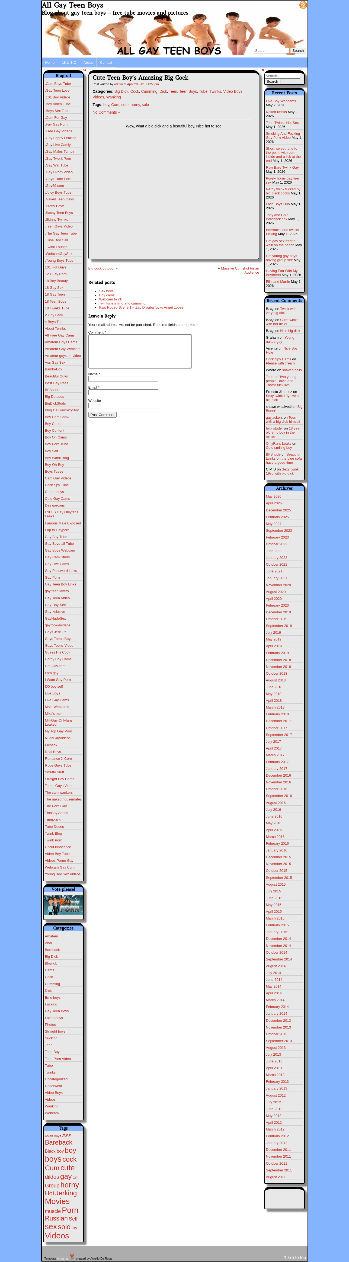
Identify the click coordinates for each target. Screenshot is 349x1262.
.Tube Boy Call (56, 240)
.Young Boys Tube (59, 260)
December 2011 (278, 1150)
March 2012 (275, 1129)
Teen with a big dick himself (283, 419)
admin (118, 84)
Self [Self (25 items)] (73, 1219)
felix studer (274, 428)
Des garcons (55, 505)
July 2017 (273, 741)
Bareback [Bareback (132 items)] (58, 1142)
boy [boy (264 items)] (70, 1150)
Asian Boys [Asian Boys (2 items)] (53, 1136)
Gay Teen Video (57, 598)
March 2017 (275, 755)
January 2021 (276, 578)
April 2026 (274, 503)
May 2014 (273, 986)
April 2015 (274, 911)
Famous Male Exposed (63, 523)
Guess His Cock (57, 652)
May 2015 (273, 905)
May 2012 (273, 1116)
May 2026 (273, 496)
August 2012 (276, 1095)
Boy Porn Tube (56, 444)
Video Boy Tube (57, 854)
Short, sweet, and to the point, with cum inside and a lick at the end (283, 154)
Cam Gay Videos (58, 478)
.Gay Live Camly (58, 145)
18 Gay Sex (54, 288)
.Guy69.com (54, 186)
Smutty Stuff (54, 772)
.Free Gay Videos (58, 131)
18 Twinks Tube (57, 308)
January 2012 (276, 1143)
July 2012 (273, 1102)
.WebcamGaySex (58, 254)
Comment (97, 332)
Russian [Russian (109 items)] (56, 1218)
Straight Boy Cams (59, 779)
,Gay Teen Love (57, 90)
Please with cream (280, 363)
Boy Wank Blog (57, 458)
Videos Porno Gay (59, 861)
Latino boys (54, 1018)
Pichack (51, 745)
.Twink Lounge (56, 247)
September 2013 (279, 1041)
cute (125, 105)
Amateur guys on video (63, 356)
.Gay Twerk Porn (58, 158)
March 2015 (275, 918)
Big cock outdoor (101, 268)
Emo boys (53, 997)
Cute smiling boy (279, 448)
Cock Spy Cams (278, 359)
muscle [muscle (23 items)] (53, 1211)
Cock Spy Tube (57, 485)
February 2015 (277, 925)
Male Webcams (57, 707)
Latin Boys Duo (278, 204)
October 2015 (276, 871)
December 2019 (278, 612)
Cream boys (54, 492)
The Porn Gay (56, 806)
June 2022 (274, 551)
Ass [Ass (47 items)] (67, 1135)
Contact (106, 62)
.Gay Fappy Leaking (60, 138)
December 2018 (278, 660)
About (88, 62)
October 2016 (276, 789)
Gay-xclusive (55, 612)
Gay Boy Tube (56, 537)
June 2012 (274, 1109)
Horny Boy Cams (58, 659)
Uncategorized (56, 1079)
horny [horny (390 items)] (69, 1185)
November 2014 (278, 946)
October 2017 (276, 728)
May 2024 (273, 524)
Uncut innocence (58, 847)
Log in (290, 4)
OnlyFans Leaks (279, 443)
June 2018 (274, 687)
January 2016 (276, 850)
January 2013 (276, 1088)
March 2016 (275, 837)
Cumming (52, 984)
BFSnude (52, 390)
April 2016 (274, 830)
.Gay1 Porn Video (59, 172)
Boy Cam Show (57, 417)
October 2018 (276, 673)
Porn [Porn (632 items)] (70, 1210)
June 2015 (274, 898)
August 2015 (276, 884)
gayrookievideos (58, 625)
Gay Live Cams (57, 564)
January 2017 (276, 769)
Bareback (52, 950)
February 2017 (277, 762)
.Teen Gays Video (59, 226)
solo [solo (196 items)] (64, 1227)
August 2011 (276, 1177)
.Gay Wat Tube (56, 165)
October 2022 (276, 544)
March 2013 (275, 1075)
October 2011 (276, 1163)
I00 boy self (54, 686)
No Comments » (106, 112)
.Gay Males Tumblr (60, 151)
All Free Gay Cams (60, 335)
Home (50, 62)
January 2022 (276, 558)
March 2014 (275, 1000)
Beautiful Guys (56, 376)
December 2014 (278, 939)
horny (135, 105)
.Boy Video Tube (58, 104)
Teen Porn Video (58, 1059)
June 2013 (274, 1061)
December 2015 (278, 857)
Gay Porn (52, 577)
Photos (50, 1025)
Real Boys (53, 752)
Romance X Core (58, 759)
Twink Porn (53, 840)
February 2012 (277, 1136)
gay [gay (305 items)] (66, 1176)
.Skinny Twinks (56, 219)
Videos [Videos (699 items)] (57, 1235)
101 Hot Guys (56, 267)
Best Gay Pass (56, 383)
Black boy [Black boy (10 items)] (54, 1151)
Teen (49, 1045)
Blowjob (51, 963)
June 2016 (274, 816)
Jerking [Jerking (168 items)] (66, 1193)
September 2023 (279, 530)
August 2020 (276, 592)
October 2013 (276, 1034)
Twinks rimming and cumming (122, 303)
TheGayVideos (56, 813)
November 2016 (278, 782)
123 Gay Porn (56, 274)
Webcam (52, 1113)
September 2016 (279, 796)
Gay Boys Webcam (60, 550)
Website (94, 407)
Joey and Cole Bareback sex (277, 217)
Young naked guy (280, 339)
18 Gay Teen (55, 294)
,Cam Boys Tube (58, 84)
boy (106, 105)
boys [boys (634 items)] (53, 1159)
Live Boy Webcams (281, 101)
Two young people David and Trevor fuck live (281, 381)
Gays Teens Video (59, 645)
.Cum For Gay (56, 118)
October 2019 (276, 619)
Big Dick (51, 956)
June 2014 (274, 980)
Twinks (50, 1072)
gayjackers (274, 417)
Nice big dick (290, 331)
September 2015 (279, 878)
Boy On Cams (56, 437)
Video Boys (54, 1093)
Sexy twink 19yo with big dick (282, 471)
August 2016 (276, 803)
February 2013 (277, 1082)
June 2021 (274, 571)
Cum (115, 105)
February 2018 (277, 714)
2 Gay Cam (54, 315)
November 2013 (278, 1027)
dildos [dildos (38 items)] (52, 1177)
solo (145, 105)
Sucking (51, 1038)
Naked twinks (276, 112)
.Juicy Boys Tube (58, 192)
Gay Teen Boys (57, 1011)
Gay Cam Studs (57, 557)
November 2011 (278, 1156)
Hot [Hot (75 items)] (50, 1193)
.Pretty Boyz (54, 206)
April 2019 (274, 646)
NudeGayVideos (58, 738)
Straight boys (55, 1031)
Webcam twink (110, 299)
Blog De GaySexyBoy (62, 410)
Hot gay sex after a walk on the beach (281, 243)
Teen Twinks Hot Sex (282, 123)
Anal (48, 943)
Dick (48, 991)
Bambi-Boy (53, 369)
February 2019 (277, 653)
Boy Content (55, 430)
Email (94, 394)
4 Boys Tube (55, 322)
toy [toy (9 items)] (74, 1227)
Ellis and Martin (278, 282)
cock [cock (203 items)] (69, 1159)
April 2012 (274, 1122)
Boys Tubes (54, 471)
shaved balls (292, 370)
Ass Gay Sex (55, 362)
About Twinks (55, 328)
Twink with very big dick (281, 311)
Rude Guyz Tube (58, 765)
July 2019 (273, 632)
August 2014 (276, 966)
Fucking (51, 1004)
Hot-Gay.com (55, 666)
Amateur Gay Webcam (63, 349)
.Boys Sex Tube (57, 111)
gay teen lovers (57, 591)
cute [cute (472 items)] (67, 1168)
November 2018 (278, 667)
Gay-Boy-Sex (55, 605)
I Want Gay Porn (58, 680)
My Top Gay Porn (58, 731)
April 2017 (274, 748)
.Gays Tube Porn (58, 179)
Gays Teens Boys (58, 639)
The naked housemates (63, 799)
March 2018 (275, 707)
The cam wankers (59, 792)
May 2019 (273, 639)
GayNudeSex (55, 618)
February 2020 (277, 605)
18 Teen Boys (55, 301)
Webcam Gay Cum (60, 867)
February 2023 (277, 537)
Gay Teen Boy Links (60, 584)
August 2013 (276, 1048)
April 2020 (274, 599)
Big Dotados (54, 397)
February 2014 (277, 1007)
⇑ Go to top (294, 1257)
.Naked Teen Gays (59, 199)
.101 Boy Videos (58, 97)
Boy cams (107, 295)
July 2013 (273, 1054)
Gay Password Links (61, 571)
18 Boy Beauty (56, 281)
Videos (50, 1099)
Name (94, 381)
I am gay (52, 673)
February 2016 (277, 843)
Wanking (52, 1106)
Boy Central (54, 424)
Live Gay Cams (57, 700)
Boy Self (51, 451)
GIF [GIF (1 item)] (75, 1177)
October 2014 (276, 952)
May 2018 (273, 694)
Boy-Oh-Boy (54, 465)
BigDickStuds (55, 403)
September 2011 (279, 1170)
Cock (49, 977)
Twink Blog (53, 833)
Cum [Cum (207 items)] (52, 1168)
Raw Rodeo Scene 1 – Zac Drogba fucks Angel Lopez (141, 307)
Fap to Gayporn (57, 530)
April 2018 (274, 701)
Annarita (62, 1258)
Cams (49, 970)
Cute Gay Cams (57, 499)
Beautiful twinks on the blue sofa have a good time (284, 458)
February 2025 (277, 517)
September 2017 (279, 735)
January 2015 (276, 932)
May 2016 (273, 823)
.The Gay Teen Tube (61, 233)
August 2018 (276, 680)
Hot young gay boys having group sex (281, 258)
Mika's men (54, 714)
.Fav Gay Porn (56, 124)
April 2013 (274, 1068)
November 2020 (278, 585)
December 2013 (278, 1020)
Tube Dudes (54, 827)
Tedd (270, 377)
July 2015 (273, 891)
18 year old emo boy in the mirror (283, 432)
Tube (49, 1066)
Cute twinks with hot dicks (282, 322)
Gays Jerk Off (55, 632)
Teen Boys (53, 1052)
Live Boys (52, 693)
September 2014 (279, 959)
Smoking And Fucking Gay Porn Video (283, 136)
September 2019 (279, 626)
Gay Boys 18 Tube (59, 544)
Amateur (51, 936)
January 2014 (276, 1013)
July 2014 (273, 973)
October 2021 (276, 564)
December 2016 (278, 775)
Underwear (53, 1086)
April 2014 (274, 993)
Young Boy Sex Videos (63, 874)
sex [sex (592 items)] (51, 1226)
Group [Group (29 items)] (52, 1186)
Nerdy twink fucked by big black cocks (283, 191)
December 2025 (278, 510)
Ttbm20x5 (53, 820)
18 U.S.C (69, 62)
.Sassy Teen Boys (59, 213)
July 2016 (273, 810)
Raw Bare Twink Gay (282, 167)
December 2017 (278, 721)
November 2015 (278, 864)
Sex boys (106, 291)
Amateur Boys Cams (61, 342)
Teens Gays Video (59, 786)
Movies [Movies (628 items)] (57, 1201)
